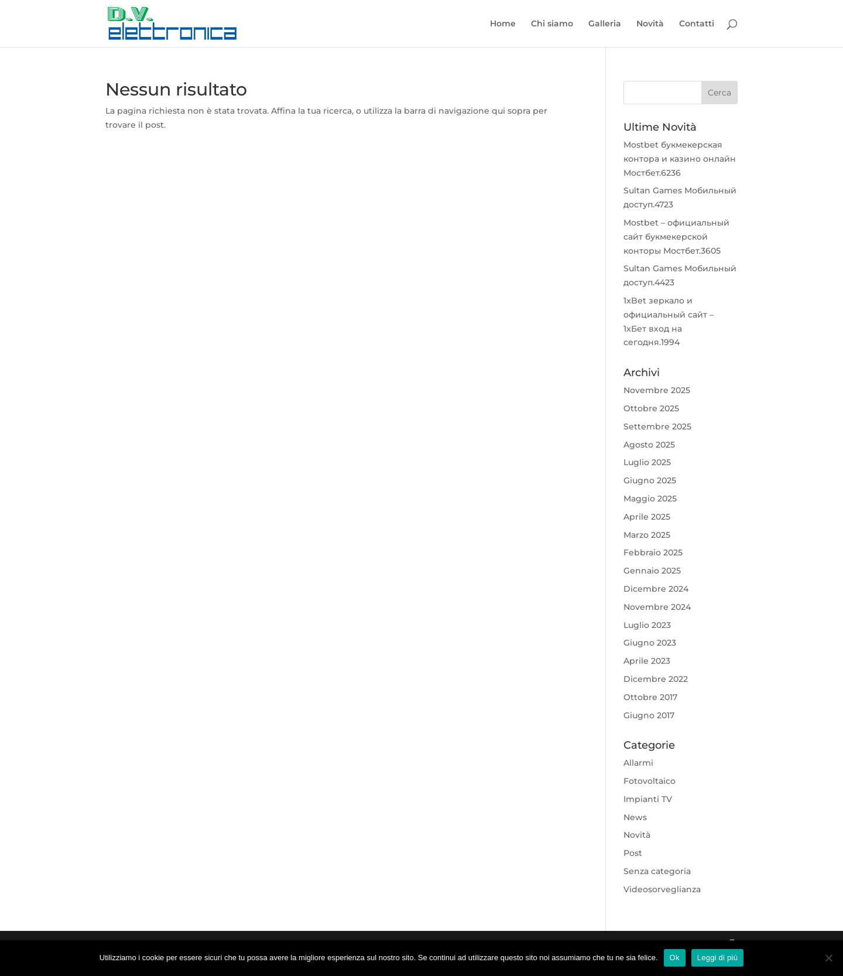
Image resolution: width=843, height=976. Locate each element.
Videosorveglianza (662, 889)
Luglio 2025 (647, 462)
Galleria (604, 24)
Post (632, 853)
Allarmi (638, 762)
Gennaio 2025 (652, 570)
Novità (650, 24)
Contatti (696, 24)
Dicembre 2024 (655, 588)
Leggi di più (717, 957)
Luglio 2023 (647, 625)
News (635, 817)
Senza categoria (657, 871)
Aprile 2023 (646, 661)
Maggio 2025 (650, 498)
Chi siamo (552, 24)
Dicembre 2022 (655, 679)
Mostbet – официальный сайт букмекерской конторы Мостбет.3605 (676, 236)
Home (503, 24)
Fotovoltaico (649, 781)
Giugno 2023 (649, 642)
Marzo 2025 (646, 535)
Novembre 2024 (657, 607)
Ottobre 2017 (650, 697)
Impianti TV (647, 799)
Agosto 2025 (649, 444)
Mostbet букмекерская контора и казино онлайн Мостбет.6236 (679, 158)
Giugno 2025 (649, 480)
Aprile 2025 (646, 516)
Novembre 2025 (656, 390)
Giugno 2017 (648, 715)
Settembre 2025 (657, 426)
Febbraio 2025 (653, 552)
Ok (675, 957)
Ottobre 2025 (651, 408)
